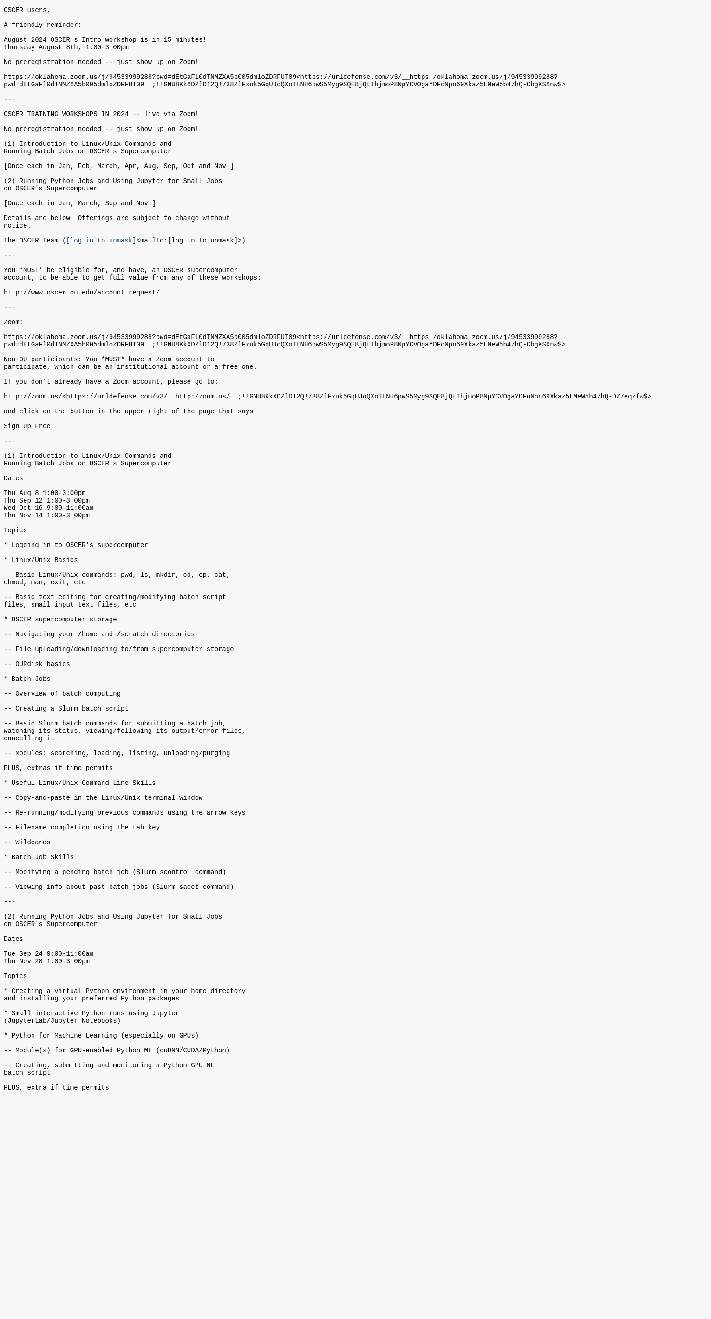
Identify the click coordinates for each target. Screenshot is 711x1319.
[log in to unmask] (101, 284)
